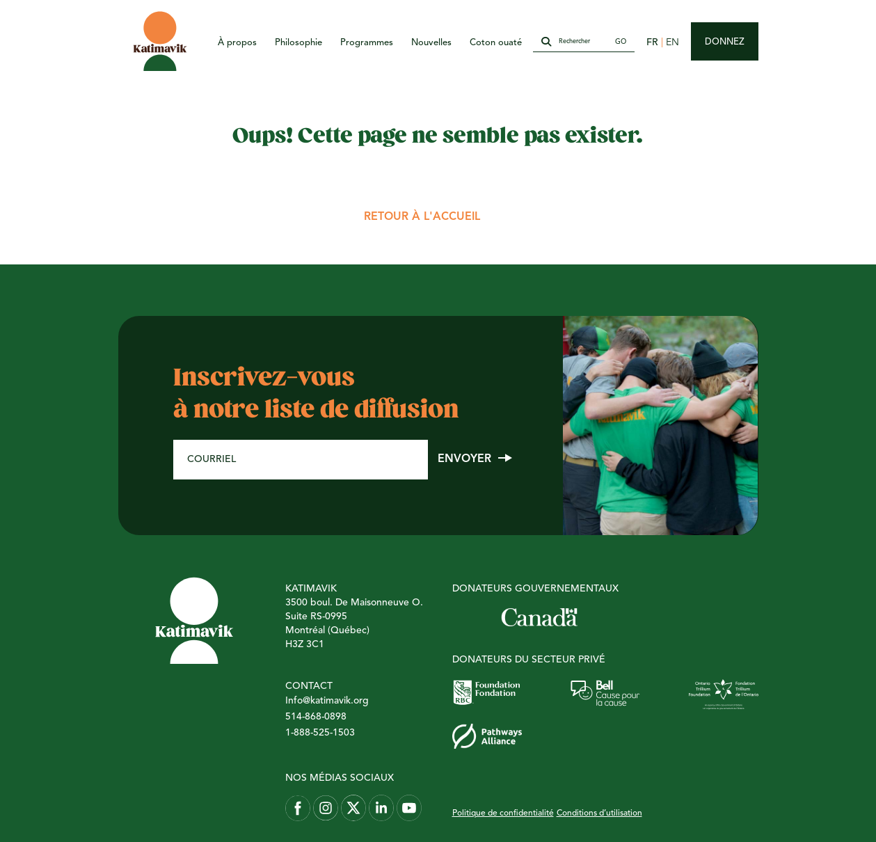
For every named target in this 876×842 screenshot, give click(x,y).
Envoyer (464, 459)
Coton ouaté (496, 42)
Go (620, 41)
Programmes (366, 42)
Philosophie (298, 42)
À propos (237, 42)
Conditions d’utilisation (599, 813)
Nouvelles (431, 42)
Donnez (724, 42)
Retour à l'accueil (422, 217)
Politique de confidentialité (503, 813)
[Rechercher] (583, 42)
